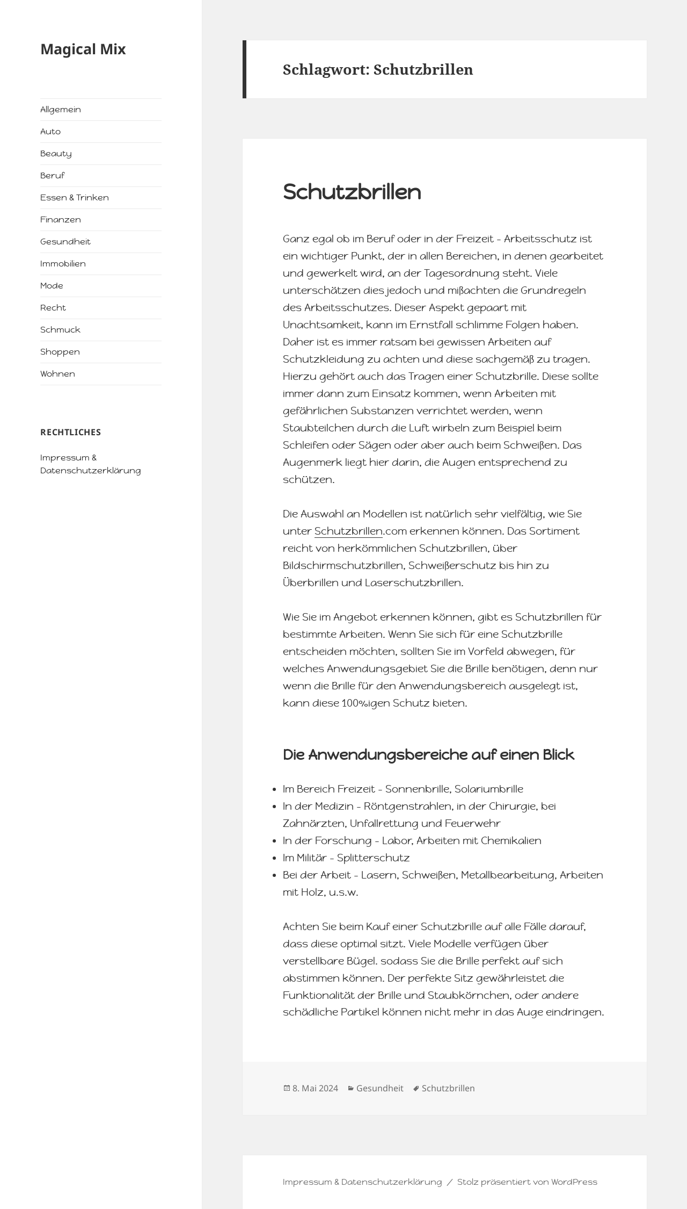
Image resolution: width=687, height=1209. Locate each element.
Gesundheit (65, 241)
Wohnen (57, 373)
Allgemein (60, 109)
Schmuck (60, 329)
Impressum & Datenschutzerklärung (362, 1182)
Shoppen (60, 351)
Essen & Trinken (74, 197)
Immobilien (63, 263)
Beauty (56, 153)
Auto (50, 131)
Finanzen (60, 219)
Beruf (52, 175)
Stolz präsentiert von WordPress (527, 1182)
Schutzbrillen (352, 192)
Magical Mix (83, 49)
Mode (51, 285)
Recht (53, 307)
